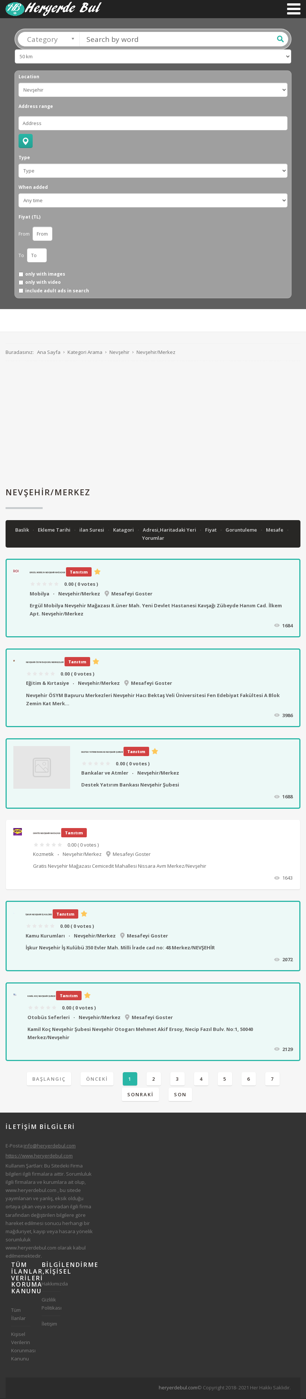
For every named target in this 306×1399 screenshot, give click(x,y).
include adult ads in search (57, 291)
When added (33, 188)
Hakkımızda (51, 1284)
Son (180, 1095)
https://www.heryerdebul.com (39, 1156)
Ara (280, 39)
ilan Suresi (92, 530)
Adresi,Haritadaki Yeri (170, 530)
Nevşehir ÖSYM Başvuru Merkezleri (45, 663)
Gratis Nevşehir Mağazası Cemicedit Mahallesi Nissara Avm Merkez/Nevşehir (119, 866)
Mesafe (275, 530)
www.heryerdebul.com (31, 1191)
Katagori (124, 530)
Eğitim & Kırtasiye (47, 683)
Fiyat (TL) (29, 218)
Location (29, 77)
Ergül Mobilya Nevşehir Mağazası (47, 573)
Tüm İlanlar (18, 1314)
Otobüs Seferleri (48, 1018)
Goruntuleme (242, 530)
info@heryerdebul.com (50, 1146)
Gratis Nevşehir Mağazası (46, 833)
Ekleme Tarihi (55, 530)
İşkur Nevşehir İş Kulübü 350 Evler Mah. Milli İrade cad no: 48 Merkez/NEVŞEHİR (120, 948)
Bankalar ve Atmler (104, 773)
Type (24, 158)
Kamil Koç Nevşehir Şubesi (41, 997)
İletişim (49, 1324)
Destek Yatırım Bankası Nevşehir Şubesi (102, 753)
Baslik (22, 530)
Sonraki (140, 1095)
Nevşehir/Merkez (79, 594)
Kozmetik (43, 854)
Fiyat (211, 530)
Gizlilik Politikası (51, 1304)
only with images (45, 274)
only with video (43, 283)
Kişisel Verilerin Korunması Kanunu (20, 1347)
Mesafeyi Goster (131, 594)
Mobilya (39, 594)
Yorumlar (153, 538)
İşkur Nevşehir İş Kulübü (39, 915)
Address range (36, 107)
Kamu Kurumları (45, 936)
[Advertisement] (153, 425)
